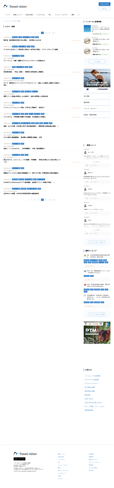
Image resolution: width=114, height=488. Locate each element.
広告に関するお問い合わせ (93, 402)
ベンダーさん (40, 14)
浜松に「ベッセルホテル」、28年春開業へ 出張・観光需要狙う (24, 148)
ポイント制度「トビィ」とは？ (95, 406)
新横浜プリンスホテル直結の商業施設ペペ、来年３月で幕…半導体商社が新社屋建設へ (31, 173)
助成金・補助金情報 (90, 114)
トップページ (7, 21)
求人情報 (86, 96)
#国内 (85, 262)
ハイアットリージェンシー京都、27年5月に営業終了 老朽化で (24, 107)
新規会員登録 (104, 4)
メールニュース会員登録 (92, 376)
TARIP (59, 476)
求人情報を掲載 (90, 387)
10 (42, 33)
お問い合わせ (89, 399)
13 (53, 33)
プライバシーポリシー (94, 462)
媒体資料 (87, 395)
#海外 (105, 260)
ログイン (104, 8)
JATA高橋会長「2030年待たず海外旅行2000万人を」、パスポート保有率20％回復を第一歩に (98, 297)
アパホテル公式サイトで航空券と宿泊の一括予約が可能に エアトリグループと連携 (31, 49)
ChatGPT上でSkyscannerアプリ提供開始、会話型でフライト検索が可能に (28, 182)
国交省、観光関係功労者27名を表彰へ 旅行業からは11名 (22, 40)
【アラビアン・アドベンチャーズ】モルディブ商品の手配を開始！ (100, 29)
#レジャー (101, 262)
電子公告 (91, 470)
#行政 (91, 289)
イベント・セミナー (61, 14)
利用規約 (91, 465)
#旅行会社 (86, 260)
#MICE (100, 260)
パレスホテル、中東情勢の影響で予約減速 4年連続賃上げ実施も (25, 117)
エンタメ (60, 478)
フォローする (20, 458)
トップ (7, 14)
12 (49, 33)
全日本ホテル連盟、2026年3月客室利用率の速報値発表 (21, 193)
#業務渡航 (94, 262)
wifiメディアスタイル (63, 470)
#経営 (106, 262)
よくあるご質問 (93, 467)
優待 (73, 14)
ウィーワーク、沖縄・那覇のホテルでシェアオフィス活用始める (24, 60)
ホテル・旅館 (16, 21)
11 (46, 33)
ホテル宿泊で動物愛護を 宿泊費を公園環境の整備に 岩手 (23, 137)
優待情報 (86, 102)
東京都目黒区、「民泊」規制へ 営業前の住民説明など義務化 (23, 72)
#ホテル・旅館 (94, 260)
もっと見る (97, 61)
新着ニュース (17, 14)
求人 (50, 14)
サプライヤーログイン (92, 383)
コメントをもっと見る (97, 242)
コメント (78, 40)
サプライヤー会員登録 (92, 379)
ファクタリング (62, 473)
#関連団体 (97, 289)
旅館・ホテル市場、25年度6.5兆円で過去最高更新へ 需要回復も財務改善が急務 (30, 126)
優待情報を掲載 (90, 391)
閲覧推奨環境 (89, 410)
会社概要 (91, 454)
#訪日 (89, 262)
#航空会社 (86, 276)
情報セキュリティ (93, 459)
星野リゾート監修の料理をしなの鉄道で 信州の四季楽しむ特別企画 (26, 96)
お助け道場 (29, 14)
